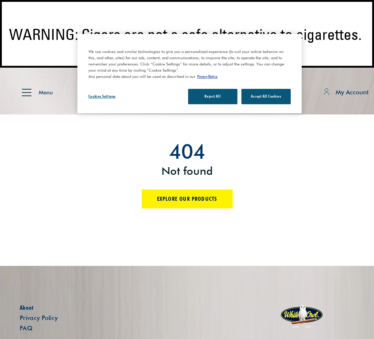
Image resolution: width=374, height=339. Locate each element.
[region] (189, 73)
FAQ (26, 328)
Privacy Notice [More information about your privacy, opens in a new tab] (207, 76)
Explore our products (187, 198)
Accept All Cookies (266, 96)
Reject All (213, 96)
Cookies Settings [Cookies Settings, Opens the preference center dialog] (102, 96)
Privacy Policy (39, 317)
